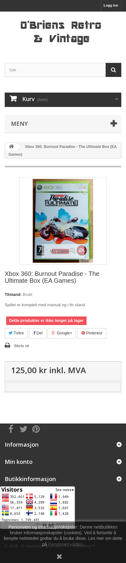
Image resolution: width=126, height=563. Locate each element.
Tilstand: (13, 294)
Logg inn (111, 5)
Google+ (62, 333)
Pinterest (91, 333)
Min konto (19, 461)
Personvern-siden (65, 544)
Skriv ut (21, 345)
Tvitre (16, 333)
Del (38, 333)
